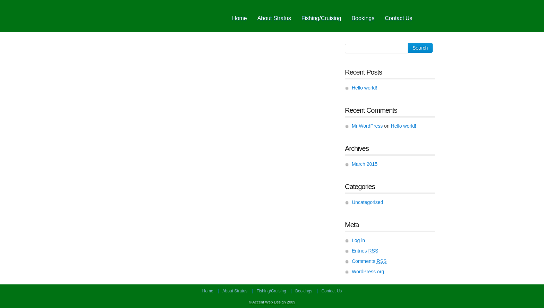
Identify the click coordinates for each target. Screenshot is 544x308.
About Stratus (274, 18)
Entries (365, 251)
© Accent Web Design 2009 (272, 302)
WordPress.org (368, 271)
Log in (358, 240)
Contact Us (398, 18)
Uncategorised (367, 202)
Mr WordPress (367, 126)
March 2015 (364, 164)
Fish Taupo (164, 16)
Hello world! (364, 88)
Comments (369, 261)
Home (239, 18)
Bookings (362, 18)
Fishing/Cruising (321, 18)
